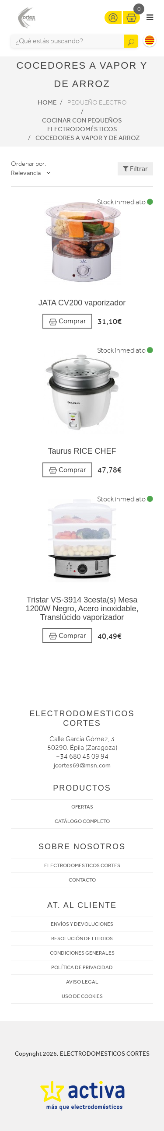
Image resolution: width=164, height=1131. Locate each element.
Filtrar (135, 169)
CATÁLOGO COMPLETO (82, 821)
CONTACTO (82, 880)
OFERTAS (82, 807)
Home (47, 102)
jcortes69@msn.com (82, 765)
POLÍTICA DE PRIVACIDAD (82, 967)
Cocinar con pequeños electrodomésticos (82, 124)
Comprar (67, 321)
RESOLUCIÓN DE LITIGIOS (82, 938)
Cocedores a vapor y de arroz (87, 138)
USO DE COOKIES (82, 996)
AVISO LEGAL (82, 982)
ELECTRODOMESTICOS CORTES (82, 865)
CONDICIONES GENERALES (82, 953)
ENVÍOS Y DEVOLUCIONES (82, 924)
